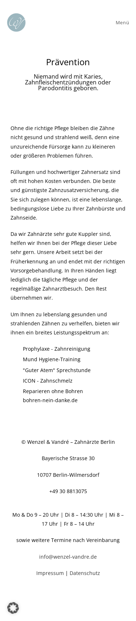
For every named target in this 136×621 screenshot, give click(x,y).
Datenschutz (85, 573)
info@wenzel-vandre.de (68, 556)
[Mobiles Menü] (121, 22)
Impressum (50, 573)
